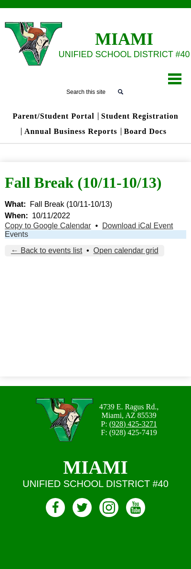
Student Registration (140, 116)
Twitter (82, 509)
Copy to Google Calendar (48, 226)
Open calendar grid (126, 250)
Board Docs (145, 131)
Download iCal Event (137, 226)
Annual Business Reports (70, 131)
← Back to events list (46, 250)
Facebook (55, 509)
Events (16, 234)
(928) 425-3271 (133, 424)
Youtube (135, 509)
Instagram (108, 509)
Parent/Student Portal (53, 116)
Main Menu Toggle (174, 78)
